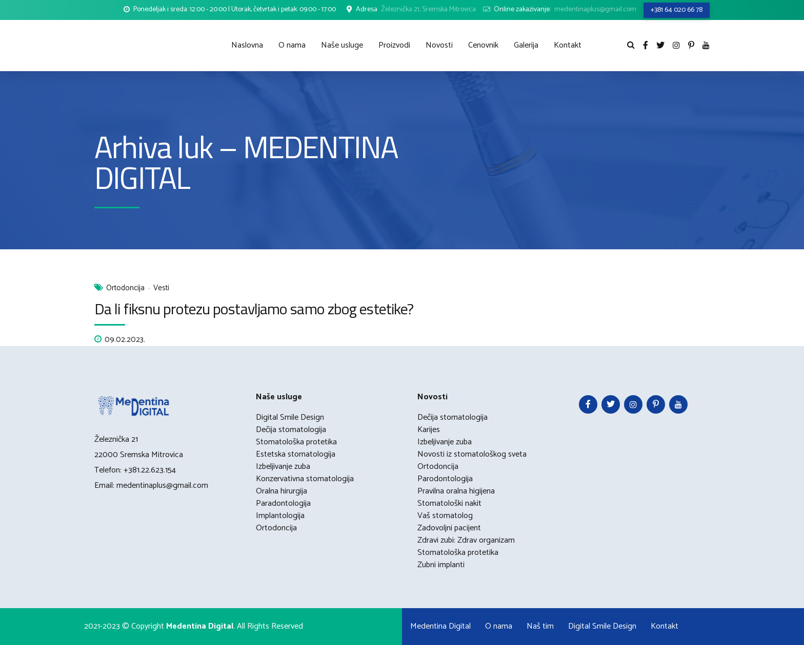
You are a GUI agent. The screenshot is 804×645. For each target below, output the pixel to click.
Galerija (526, 45)
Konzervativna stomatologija (305, 479)
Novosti (439, 45)
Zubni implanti (441, 565)
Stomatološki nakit (449, 503)
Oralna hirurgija (281, 491)
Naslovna (247, 45)
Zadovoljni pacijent (449, 528)
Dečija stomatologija (291, 430)
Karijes (428, 430)
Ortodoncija (125, 288)
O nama (292, 45)
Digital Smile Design (290, 417)
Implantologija (280, 516)
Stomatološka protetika (296, 442)
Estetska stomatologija (295, 454)
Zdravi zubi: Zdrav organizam (466, 540)
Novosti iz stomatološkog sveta (472, 454)
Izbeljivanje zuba (283, 467)
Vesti (161, 288)
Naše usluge (342, 45)
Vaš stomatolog (445, 516)
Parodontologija (445, 479)
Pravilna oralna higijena (456, 491)
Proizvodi (394, 45)
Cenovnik (483, 45)
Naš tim (540, 626)
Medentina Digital (440, 626)
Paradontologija (283, 503)
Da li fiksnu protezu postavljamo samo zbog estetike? (253, 308)
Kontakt (567, 45)
